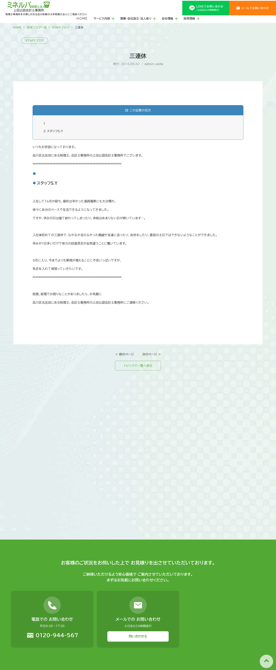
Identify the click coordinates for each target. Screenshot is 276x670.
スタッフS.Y (53, 131)
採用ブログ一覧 (37, 27)
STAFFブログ (61, 27)
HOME (82, 18)
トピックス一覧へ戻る (138, 365)
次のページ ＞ (151, 354)
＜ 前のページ (124, 354)
